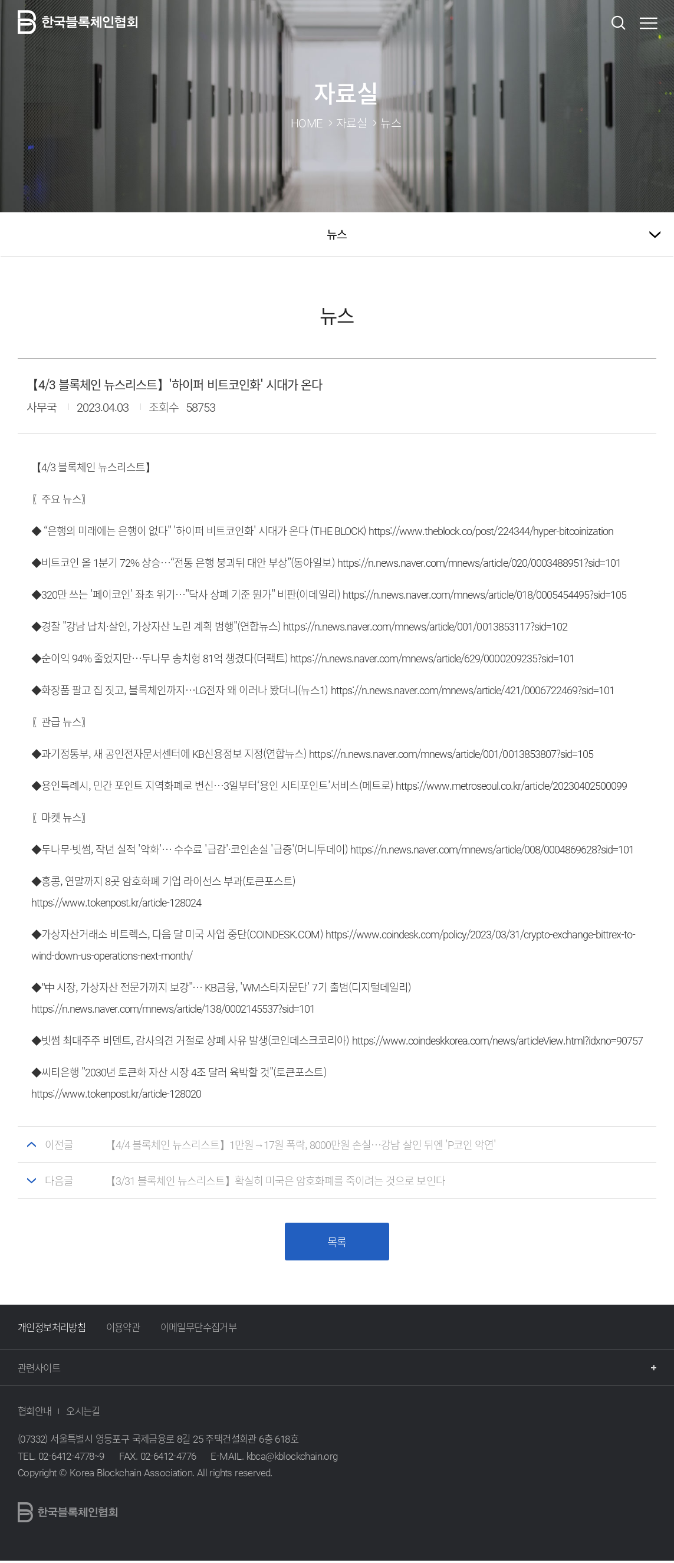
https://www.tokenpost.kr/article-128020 (116, 1093)
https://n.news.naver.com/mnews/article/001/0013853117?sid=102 (425, 626)
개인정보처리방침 (52, 1329)
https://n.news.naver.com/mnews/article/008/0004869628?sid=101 (492, 849)
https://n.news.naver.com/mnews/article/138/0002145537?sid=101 (173, 1008)
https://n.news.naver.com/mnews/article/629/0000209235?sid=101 (432, 658)
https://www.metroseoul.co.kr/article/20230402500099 (511, 785)
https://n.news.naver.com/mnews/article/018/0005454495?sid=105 (485, 594)
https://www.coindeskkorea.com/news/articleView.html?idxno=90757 (497, 1040)
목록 (337, 1243)
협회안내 (35, 1413)
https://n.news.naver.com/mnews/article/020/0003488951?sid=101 (479, 562)
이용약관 (123, 1329)
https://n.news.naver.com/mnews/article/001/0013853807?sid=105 (451, 753)
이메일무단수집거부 (198, 1329)
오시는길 (83, 1413)
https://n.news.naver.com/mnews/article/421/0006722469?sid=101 (473, 690)
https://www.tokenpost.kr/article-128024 (116, 902)
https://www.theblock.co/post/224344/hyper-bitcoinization (491, 530)
